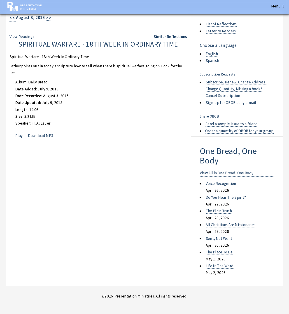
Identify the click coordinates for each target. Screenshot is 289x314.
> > (48, 17)
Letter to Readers (221, 30)
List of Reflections (221, 23)
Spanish (212, 60)
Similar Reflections (170, 36)
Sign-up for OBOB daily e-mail (231, 102)
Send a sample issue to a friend (231, 123)
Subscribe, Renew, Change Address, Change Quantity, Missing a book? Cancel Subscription (236, 89)
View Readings (22, 36)
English (212, 53)
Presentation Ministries (31, 7)
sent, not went (219, 238)
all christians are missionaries (231, 224)
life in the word (220, 265)
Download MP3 (40, 135)
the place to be (219, 252)
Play (19, 135)
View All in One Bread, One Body (227, 172)
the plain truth (219, 210)
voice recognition (221, 183)
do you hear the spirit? (226, 197)
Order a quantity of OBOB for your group (239, 130)
